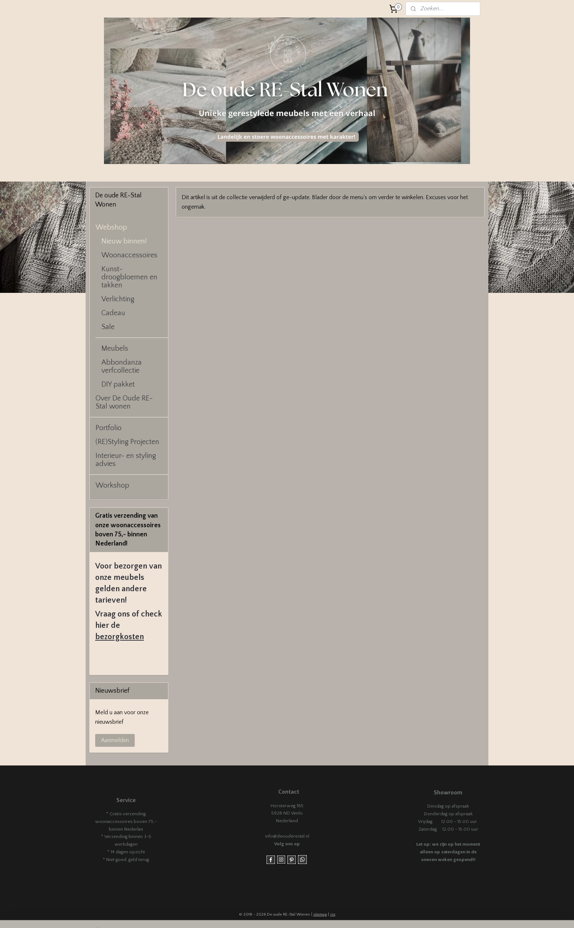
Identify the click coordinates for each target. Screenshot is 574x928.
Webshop (111, 227)
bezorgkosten (119, 636)
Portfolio (109, 428)
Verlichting (117, 299)
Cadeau (113, 313)
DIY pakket (118, 384)
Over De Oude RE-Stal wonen (124, 402)
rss (332, 914)
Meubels (114, 348)
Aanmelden (115, 740)
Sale (108, 327)
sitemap (320, 914)
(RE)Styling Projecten (127, 442)
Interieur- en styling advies (126, 460)
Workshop (112, 485)
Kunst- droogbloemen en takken (129, 277)
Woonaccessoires (129, 255)
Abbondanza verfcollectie (121, 366)
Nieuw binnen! (124, 241)
